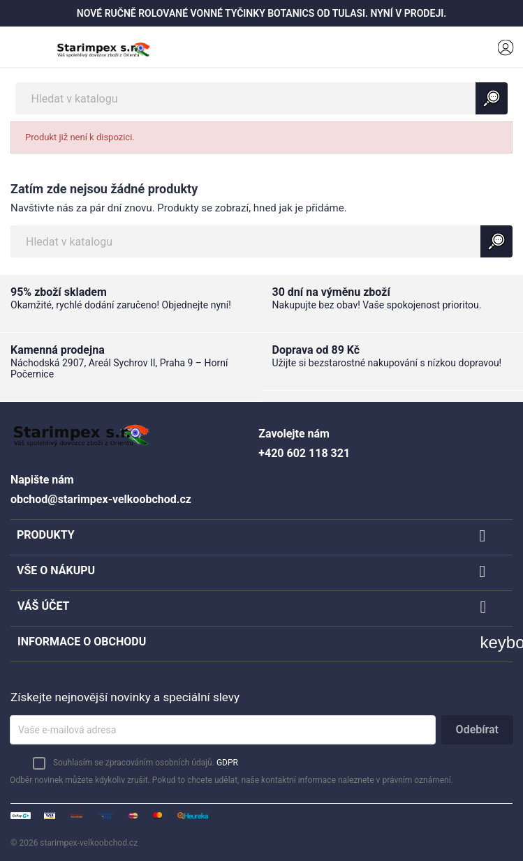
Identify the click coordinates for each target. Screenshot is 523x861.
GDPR (227, 763)
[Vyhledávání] (261, 98)
